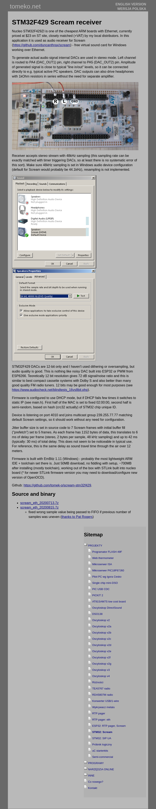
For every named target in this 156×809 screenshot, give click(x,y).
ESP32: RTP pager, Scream (109, 725)
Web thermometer (103, 558)
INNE (91, 775)
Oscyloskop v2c (101, 638)
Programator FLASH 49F (107, 551)
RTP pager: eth (101, 719)
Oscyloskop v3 (101, 669)
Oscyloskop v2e (101, 651)
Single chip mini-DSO (105, 582)
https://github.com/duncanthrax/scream (41, 45)
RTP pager (98, 713)
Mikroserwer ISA (102, 564)
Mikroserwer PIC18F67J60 (108, 570)
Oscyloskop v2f (101, 657)
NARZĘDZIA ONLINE (101, 769)
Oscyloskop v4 (101, 676)
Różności (97, 682)
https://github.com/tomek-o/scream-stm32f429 (57, 485)
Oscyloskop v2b (101, 632)
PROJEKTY (95, 545)
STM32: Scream (102, 732)
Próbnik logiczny (102, 744)
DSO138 (97, 614)
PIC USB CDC (101, 589)
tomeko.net (25, 6)
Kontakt (92, 788)
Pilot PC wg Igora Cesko (106, 576)
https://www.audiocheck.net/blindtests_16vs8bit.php (50, 390)
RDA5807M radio (102, 694)
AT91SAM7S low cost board (109, 601)
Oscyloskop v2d (101, 645)
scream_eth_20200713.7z (39, 503)
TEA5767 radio (101, 688)
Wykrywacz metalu (103, 707)
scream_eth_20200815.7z (39, 507)
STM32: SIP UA (101, 738)
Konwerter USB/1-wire (105, 701)
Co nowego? (95, 781)
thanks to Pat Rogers (77, 517)
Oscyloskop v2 (101, 620)
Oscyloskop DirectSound (107, 607)
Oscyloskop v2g (101, 663)
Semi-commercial (102, 756)
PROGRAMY (96, 763)
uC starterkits (100, 750)
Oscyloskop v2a (101, 626)
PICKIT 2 (97, 595)
